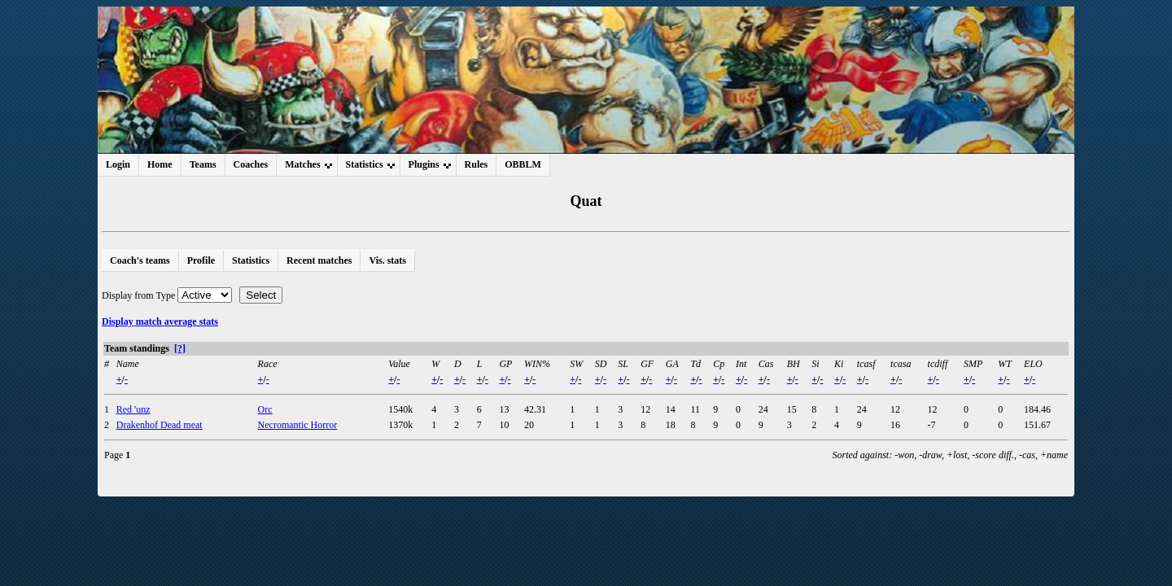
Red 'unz (133, 409)
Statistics (250, 260)
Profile (201, 260)
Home (160, 164)
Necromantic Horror (298, 425)
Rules (476, 164)
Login (118, 164)
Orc (265, 409)
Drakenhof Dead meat (159, 425)
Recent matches (319, 260)
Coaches (251, 164)
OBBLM (523, 164)
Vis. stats (387, 260)
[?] (180, 348)
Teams (203, 164)
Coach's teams (140, 260)
